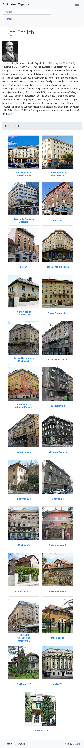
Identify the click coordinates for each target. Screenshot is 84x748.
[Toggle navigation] (77, 4)
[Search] (27, 12)
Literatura (20, 743)
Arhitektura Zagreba (16, 4)
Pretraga (9, 18)
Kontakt (8, 743)
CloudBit (76, 743)
